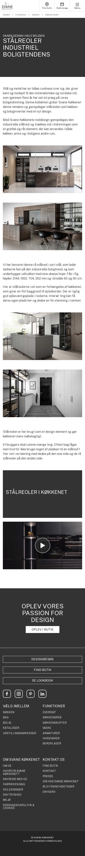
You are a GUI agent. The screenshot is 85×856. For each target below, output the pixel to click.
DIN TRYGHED (12, 794)
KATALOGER (11, 728)
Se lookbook (42, 680)
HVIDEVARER (51, 738)
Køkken (36, 15)
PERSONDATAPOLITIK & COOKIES (18, 807)
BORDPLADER (52, 743)
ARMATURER (51, 733)
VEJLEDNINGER (13, 789)
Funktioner (20, 15)
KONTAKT (49, 771)
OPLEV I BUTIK (42, 629)
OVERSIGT (49, 712)
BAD (6, 717)
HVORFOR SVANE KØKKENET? (14, 772)
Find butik (42, 670)
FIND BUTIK (50, 765)
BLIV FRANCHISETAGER (58, 786)
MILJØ (7, 800)
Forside (6, 15)
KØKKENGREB (52, 717)
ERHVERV (49, 792)
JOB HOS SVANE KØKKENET (61, 781)
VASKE (47, 728)
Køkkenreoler (52, 15)
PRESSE (48, 776)
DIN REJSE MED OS (15, 779)
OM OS (7, 765)
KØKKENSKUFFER (55, 722)
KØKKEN (8, 712)
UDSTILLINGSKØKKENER (19, 733)
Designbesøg (42, 659)
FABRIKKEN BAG (14, 784)
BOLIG (7, 722)
